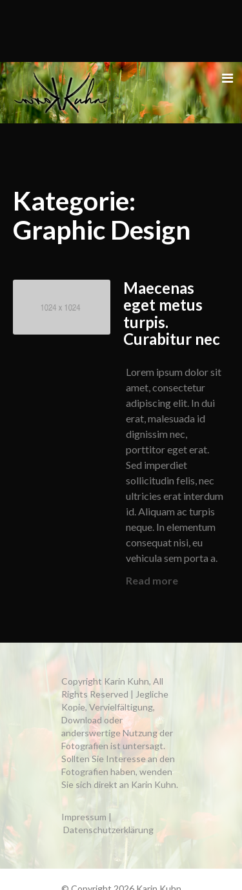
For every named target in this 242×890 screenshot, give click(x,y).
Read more (152, 580)
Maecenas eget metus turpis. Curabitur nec (171, 313)
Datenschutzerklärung (108, 829)
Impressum (83, 816)
